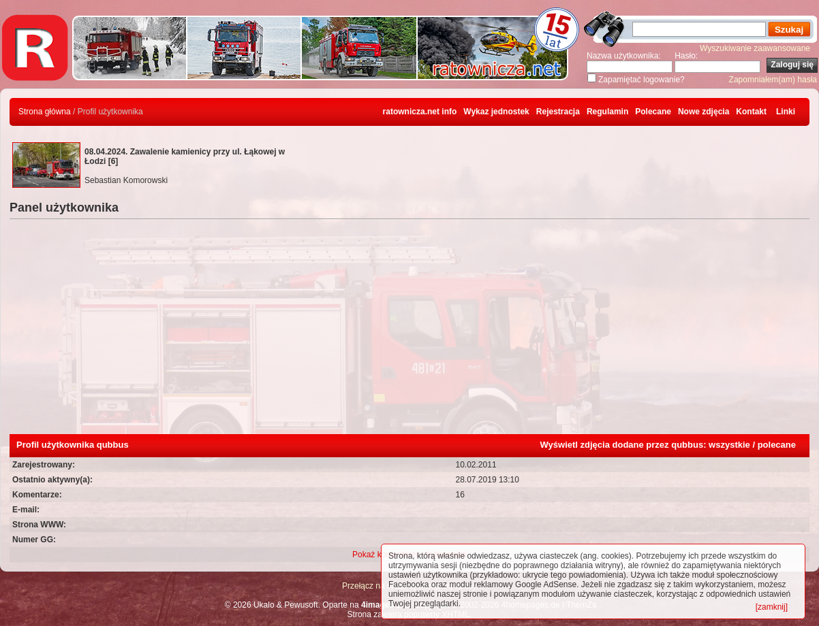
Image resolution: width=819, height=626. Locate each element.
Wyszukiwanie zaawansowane (755, 48)
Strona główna (44, 111)
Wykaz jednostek (496, 111)
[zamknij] (772, 607)
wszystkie (729, 445)
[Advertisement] (409, 332)
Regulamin (607, 111)
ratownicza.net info (420, 111)
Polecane (653, 111)
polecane (777, 445)
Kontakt (751, 111)
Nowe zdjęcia (703, 111)
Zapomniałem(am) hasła (773, 79)
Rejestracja (558, 111)
